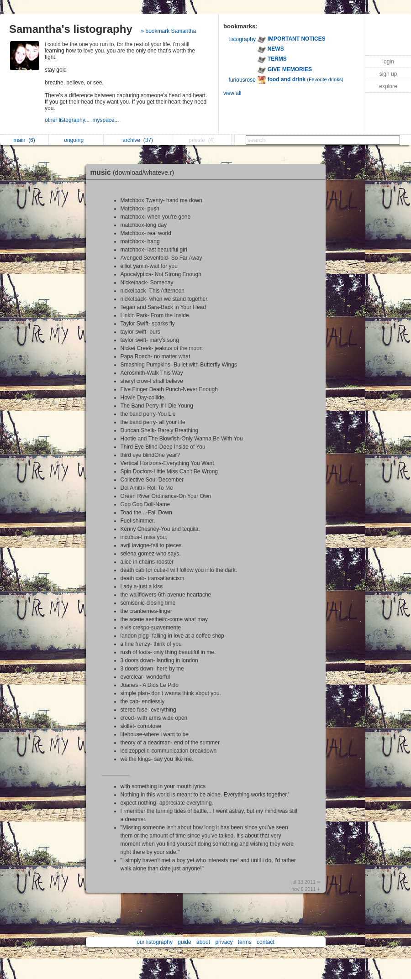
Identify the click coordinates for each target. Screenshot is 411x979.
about (203, 942)
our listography (155, 942)
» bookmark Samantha (168, 31)
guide (184, 942)
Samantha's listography (70, 29)
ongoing (76, 140)
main (24, 140)
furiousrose (242, 80)
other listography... (69, 120)
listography (242, 39)
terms (245, 942)
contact (265, 942)
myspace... (107, 120)
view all (232, 93)
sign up (388, 74)
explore (388, 86)
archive (137, 140)
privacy (223, 942)
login (388, 61)
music (134, 172)
